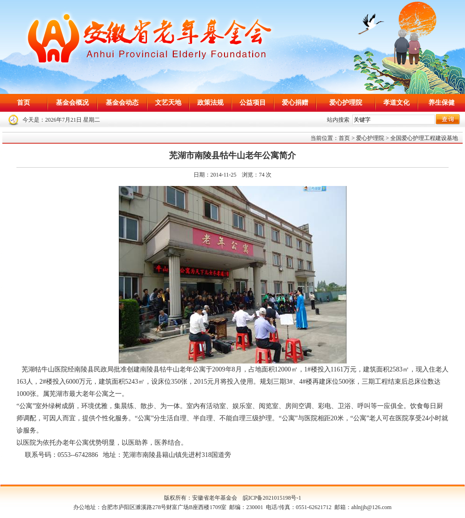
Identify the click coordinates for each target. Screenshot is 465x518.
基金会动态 (122, 102)
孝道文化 (396, 102)
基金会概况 (72, 102)
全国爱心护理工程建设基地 (424, 138)
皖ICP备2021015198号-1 (272, 498)
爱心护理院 (345, 102)
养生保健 (441, 102)
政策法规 (210, 102)
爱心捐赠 (295, 102)
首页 (23, 102)
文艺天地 (168, 102)
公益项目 (253, 102)
